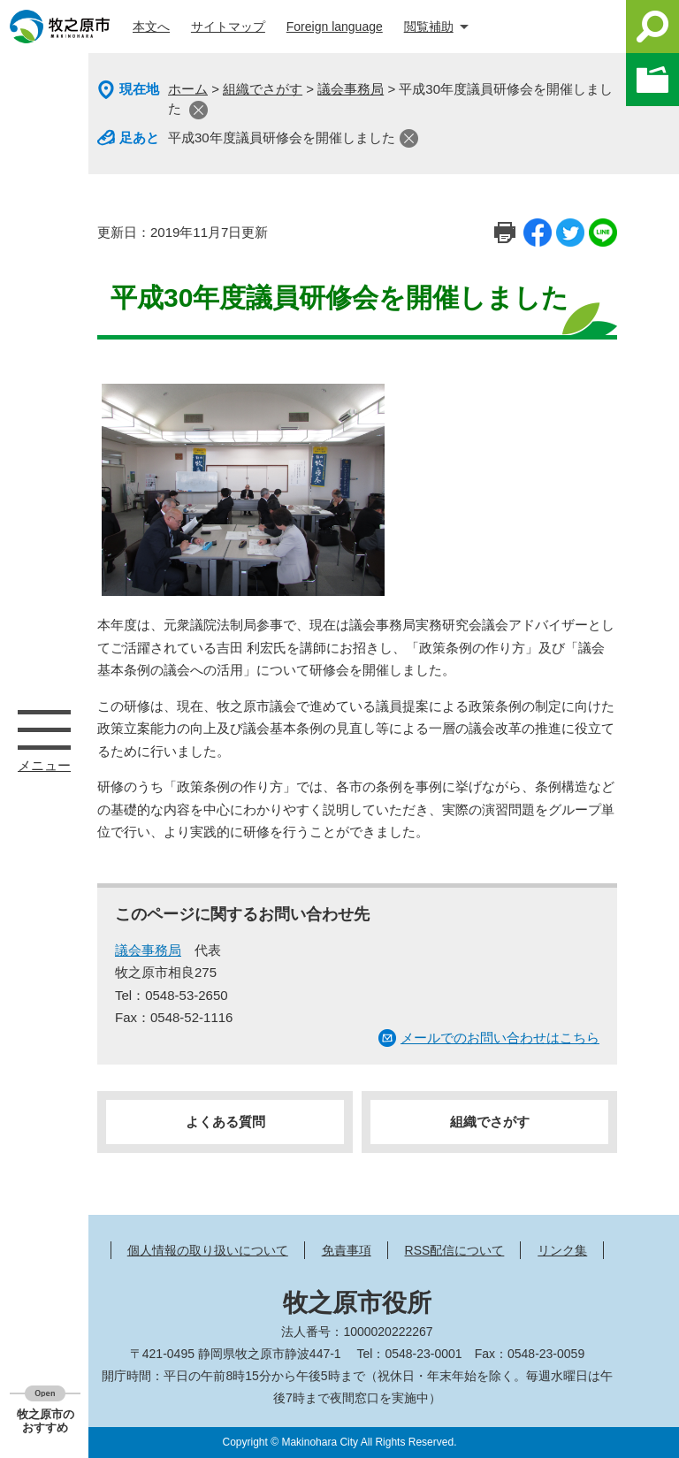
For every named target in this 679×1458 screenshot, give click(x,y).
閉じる (198, 110)
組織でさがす (262, 88)
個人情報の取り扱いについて (207, 1250)
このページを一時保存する (652, 79)
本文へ (151, 26)
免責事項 (346, 1250)
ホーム (188, 88)
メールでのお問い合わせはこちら (500, 1037)
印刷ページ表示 (505, 232)
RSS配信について (455, 1250)
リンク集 (562, 1250)
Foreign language (334, 26)
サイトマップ (228, 26)
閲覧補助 (429, 26)
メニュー (44, 729)
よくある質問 (225, 1121)
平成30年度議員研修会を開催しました (281, 137)
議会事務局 (350, 88)
